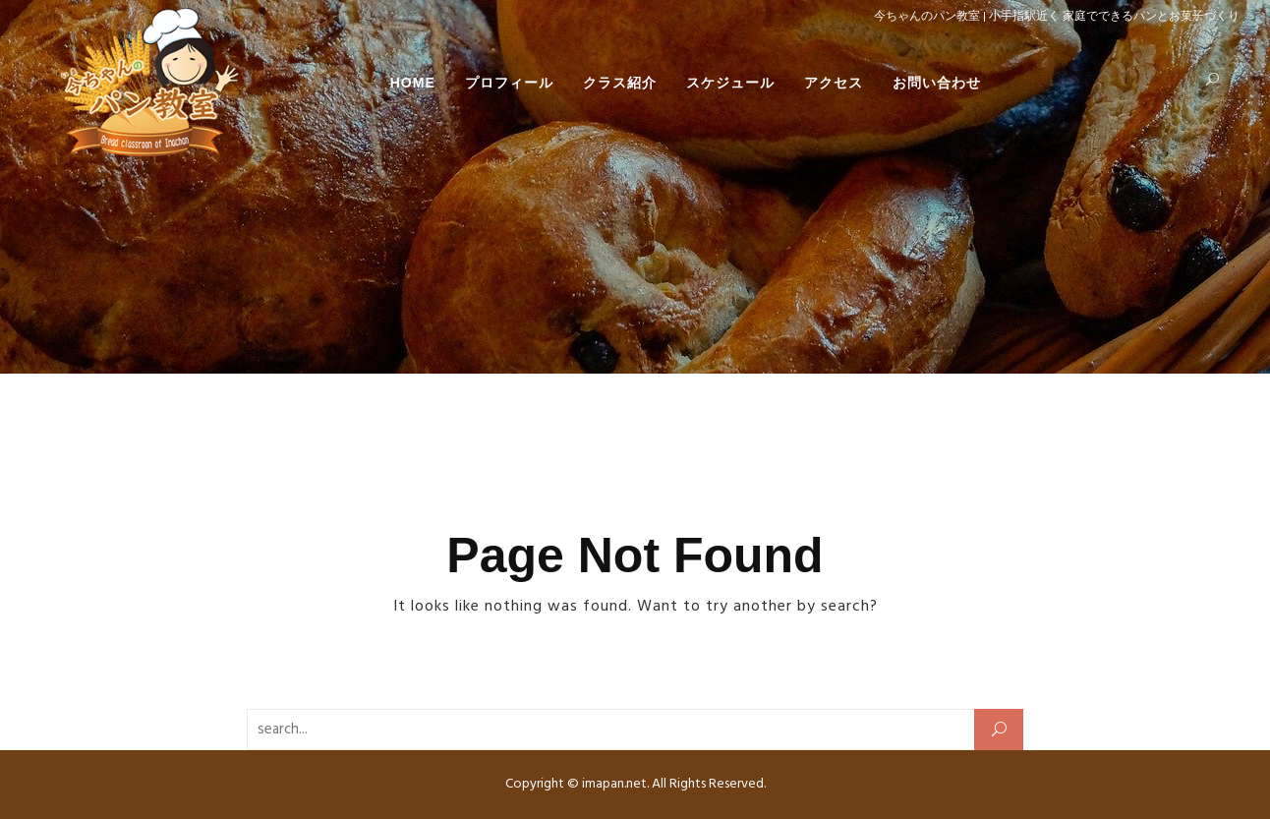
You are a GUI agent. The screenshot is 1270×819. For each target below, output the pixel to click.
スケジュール (730, 82)
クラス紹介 (620, 82)
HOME (412, 82)
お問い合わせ (937, 82)
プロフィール (509, 82)
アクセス (833, 82)
